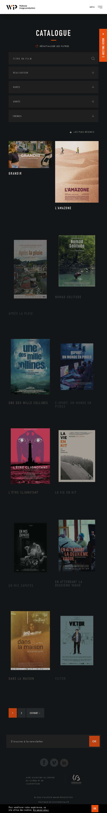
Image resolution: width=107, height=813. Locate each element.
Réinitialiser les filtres (52, 46)
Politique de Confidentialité (53, 802)
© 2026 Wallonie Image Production (53, 797)
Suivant (35, 713)
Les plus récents (84, 132)
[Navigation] (100, 7)
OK (94, 808)
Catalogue (53, 33)
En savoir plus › (41, 810)
